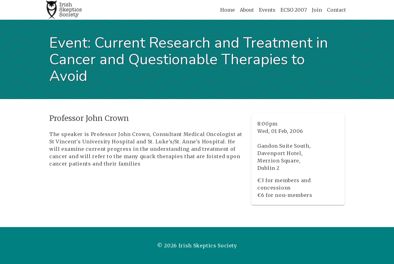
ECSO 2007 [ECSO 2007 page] (293, 10)
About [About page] (247, 10)
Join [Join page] (317, 10)
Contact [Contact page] (336, 10)
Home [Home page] (227, 10)
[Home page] (64, 10)
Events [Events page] (267, 10)
